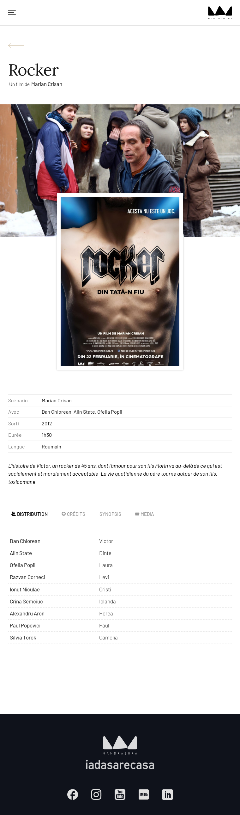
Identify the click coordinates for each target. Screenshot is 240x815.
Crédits (73, 514)
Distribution (29, 514)
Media (144, 514)
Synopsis (110, 514)
